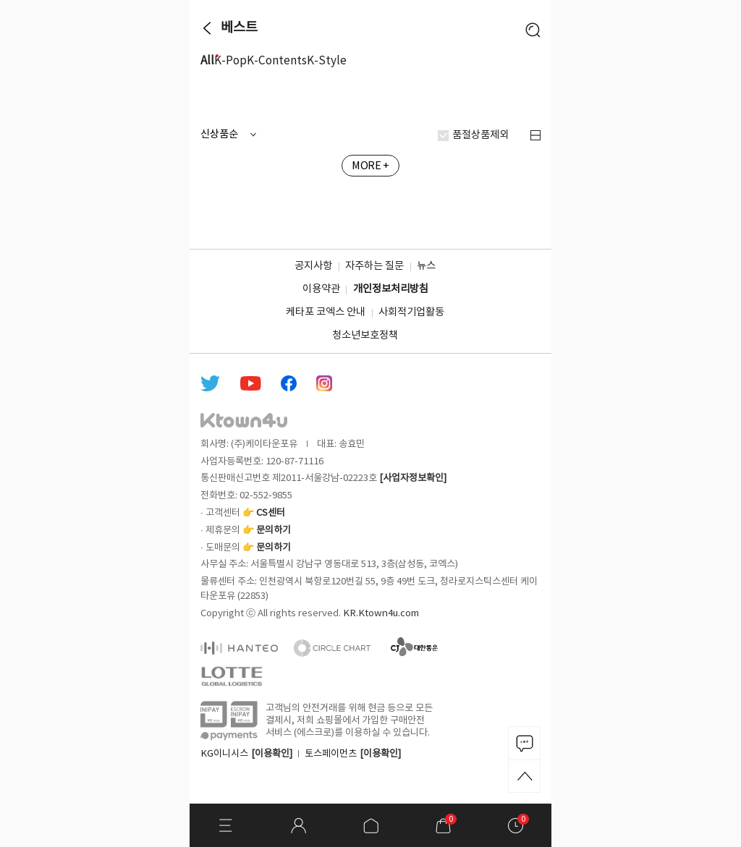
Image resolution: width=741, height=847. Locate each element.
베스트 (239, 28)
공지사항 (313, 266)
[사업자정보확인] (412, 478)
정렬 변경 (535, 135)
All (207, 61)
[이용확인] (271, 753)
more (535, 98)
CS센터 (270, 513)
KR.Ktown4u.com (381, 613)
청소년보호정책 (365, 335)
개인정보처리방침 (390, 289)
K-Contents (277, 61)
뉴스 (426, 266)
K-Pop (230, 61)
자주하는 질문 (374, 266)
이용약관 (321, 289)
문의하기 (273, 530)
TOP (524, 776)
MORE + (370, 166)
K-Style (327, 61)
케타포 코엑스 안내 (325, 312)
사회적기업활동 (411, 312)
